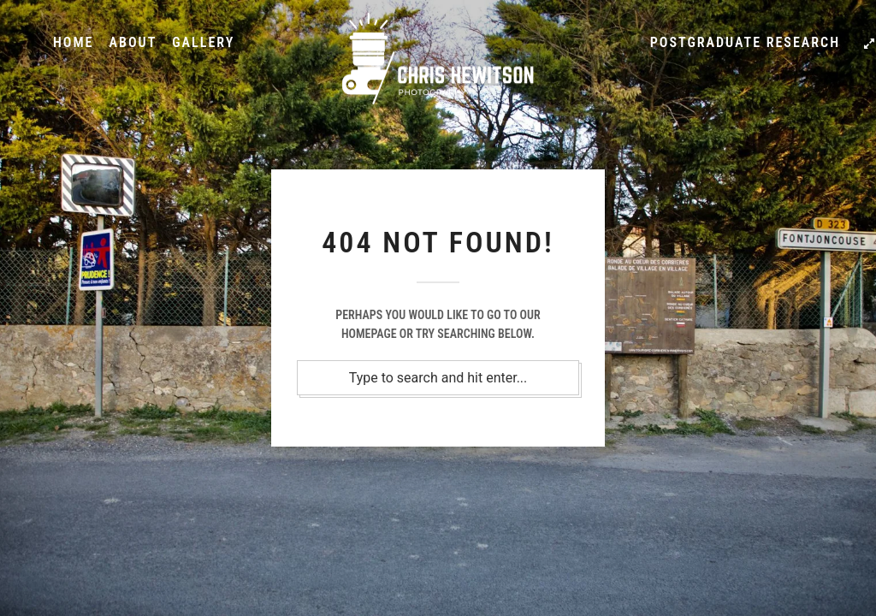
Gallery (203, 42)
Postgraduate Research (745, 42)
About (133, 42)
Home (73, 42)
